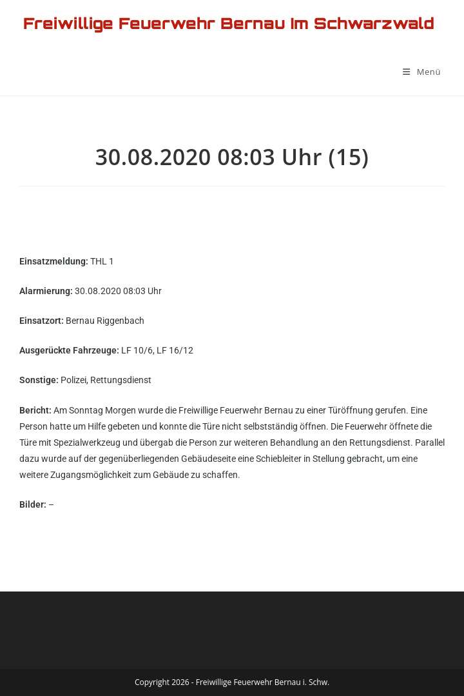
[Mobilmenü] (422, 71)
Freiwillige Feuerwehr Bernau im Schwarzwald (228, 23)
